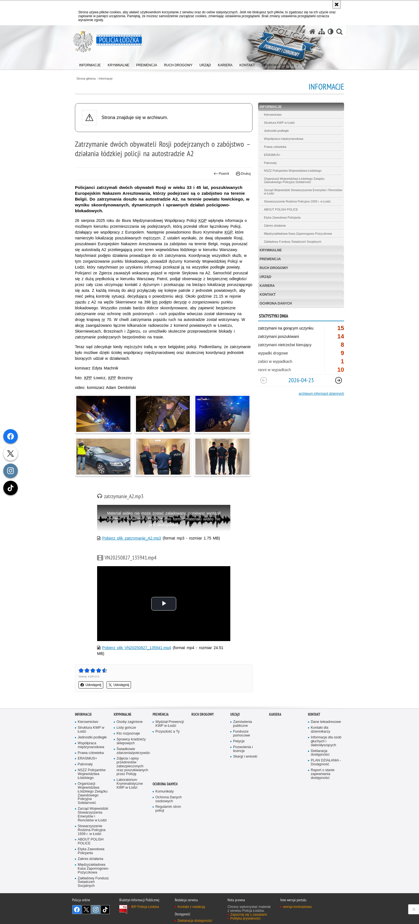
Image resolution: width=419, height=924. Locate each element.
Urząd (265, 277)
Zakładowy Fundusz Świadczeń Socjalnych (292, 241)
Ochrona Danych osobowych (168, 799)
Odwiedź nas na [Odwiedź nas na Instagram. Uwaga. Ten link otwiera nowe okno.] (95, 909)
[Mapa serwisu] (321, 31)
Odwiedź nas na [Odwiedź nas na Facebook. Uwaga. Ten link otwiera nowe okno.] (76, 909)
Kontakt (268, 295)
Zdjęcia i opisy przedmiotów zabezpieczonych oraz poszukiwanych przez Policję (132, 766)
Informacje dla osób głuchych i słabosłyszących (326, 741)
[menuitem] (90, 64)
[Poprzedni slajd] (263, 380)
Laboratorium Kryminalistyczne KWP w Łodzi (130, 783)
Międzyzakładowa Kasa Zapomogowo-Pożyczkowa (298, 233)
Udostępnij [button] (90, 685)
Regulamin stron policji (168, 808)
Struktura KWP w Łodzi (279, 122)
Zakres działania (275, 225)
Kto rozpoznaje (128, 733)
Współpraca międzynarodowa (283, 138)
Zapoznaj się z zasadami (248, 915)
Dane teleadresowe (326, 722)
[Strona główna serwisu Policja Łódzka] (312, 31)
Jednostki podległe (276, 130)
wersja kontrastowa (297, 907)
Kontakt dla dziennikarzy (320, 729)
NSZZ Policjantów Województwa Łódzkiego (292, 170)
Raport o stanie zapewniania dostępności (323, 774)
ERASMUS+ (272, 154)
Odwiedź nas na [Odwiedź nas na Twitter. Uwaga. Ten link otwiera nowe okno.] (86, 909)
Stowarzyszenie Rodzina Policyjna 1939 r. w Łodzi (297, 201)
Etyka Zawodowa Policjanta (282, 217)
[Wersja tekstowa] (331, 31)
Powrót (221, 173)
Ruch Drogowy (274, 268)
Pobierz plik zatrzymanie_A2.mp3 (131, 538)
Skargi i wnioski (245, 756)
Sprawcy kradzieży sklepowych (131, 741)
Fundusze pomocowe (241, 733)
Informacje (106, 78)
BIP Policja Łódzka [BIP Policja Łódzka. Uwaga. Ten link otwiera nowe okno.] (145, 907)
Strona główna (85, 78)
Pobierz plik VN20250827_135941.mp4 (136, 647)
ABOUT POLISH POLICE (281, 209)
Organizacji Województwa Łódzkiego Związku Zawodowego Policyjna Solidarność (294, 180)
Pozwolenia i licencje (243, 749)
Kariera (267, 286)
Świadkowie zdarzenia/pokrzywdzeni (133, 751)
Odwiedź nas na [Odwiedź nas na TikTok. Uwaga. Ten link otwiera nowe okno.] (105, 909)
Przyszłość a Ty (167, 731)
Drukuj (243, 173)
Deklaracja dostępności (320, 753)
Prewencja (270, 259)
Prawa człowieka (275, 146)
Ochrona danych (276, 303)
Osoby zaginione (130, 722)
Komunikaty (164, 791)
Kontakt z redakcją (191, 907)
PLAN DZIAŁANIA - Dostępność (326, 762)
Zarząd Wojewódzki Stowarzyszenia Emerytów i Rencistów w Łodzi (303, 191)
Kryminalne (271, 250)
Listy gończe (126, 728)
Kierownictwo (273, 114)
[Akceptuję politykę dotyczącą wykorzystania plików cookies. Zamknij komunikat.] (336, 4)
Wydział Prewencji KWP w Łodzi (169, 724)
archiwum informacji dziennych (321, 394)
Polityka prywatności (245, 918)
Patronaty (270, 162)
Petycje (238, 741)
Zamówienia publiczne (242, 724)
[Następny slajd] (338, 380)
